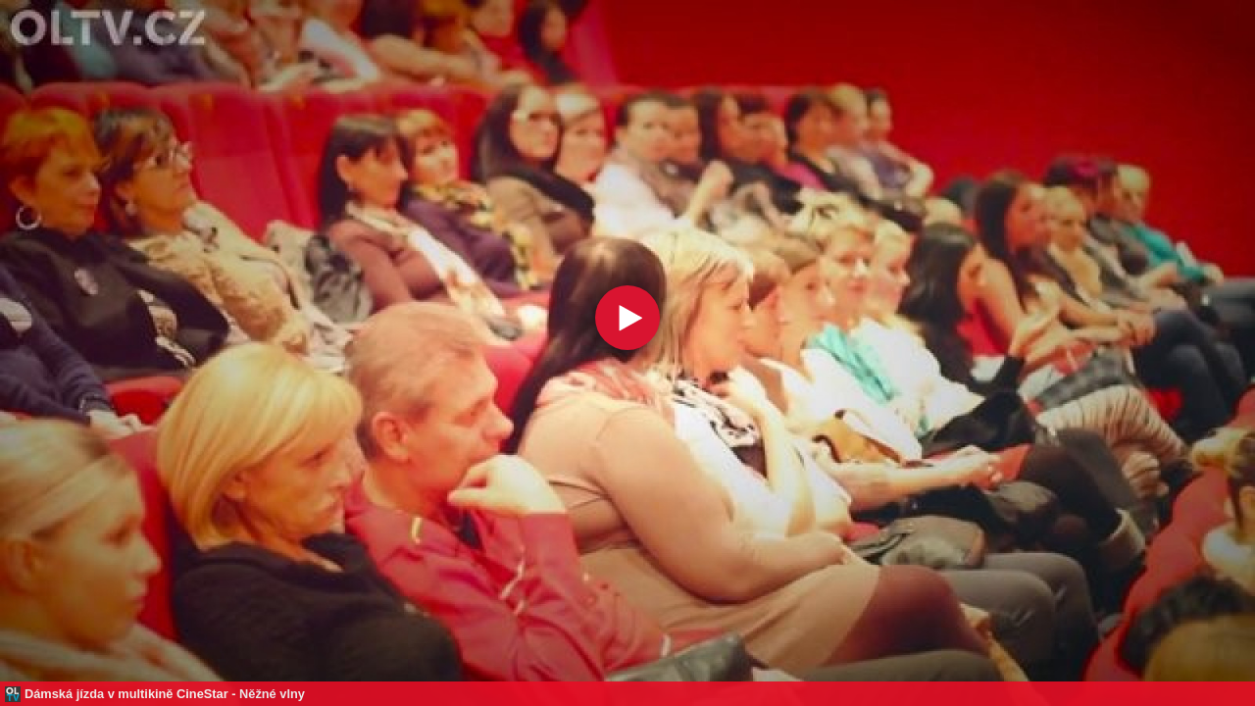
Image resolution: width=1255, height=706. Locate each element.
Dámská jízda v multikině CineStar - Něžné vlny (165, 693)
